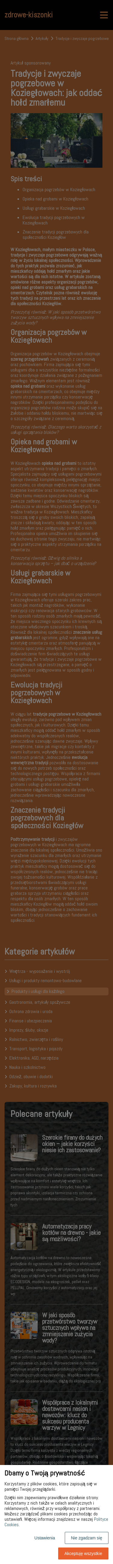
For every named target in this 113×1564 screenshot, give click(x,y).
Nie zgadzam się (86, 1537)
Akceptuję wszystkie (83, 1553)
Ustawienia (44, 1537)
